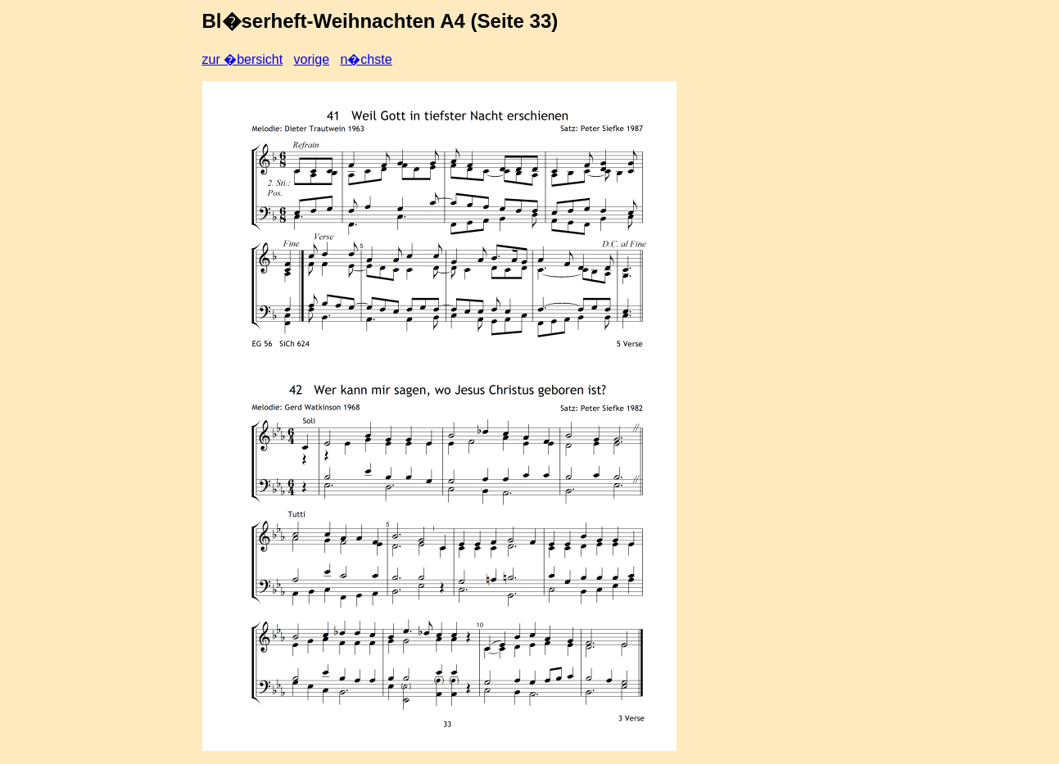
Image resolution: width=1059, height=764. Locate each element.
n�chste (365, 59)
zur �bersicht (242, 59)
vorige (312, 59)
